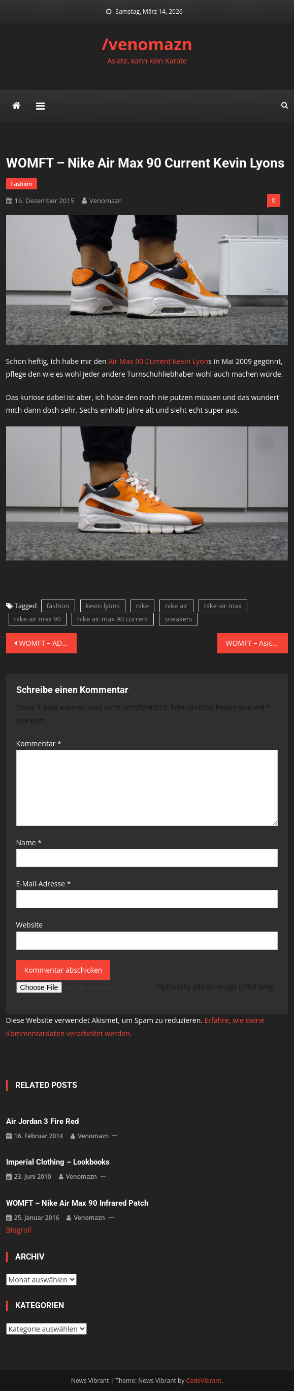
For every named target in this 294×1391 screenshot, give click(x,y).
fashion (21, 183)
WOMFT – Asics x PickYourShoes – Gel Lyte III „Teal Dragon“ (256, 643)
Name (29, 842)
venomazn (105, 200)
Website (29, 925)
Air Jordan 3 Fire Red (42, 1121)
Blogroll (18, 1230)
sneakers (178, 618)
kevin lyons (103, 605)
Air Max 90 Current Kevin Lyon (158, 361)
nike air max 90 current (112, 618)
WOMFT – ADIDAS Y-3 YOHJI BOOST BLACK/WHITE (48, 643)
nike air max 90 (37, 618)
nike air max (223, 605)
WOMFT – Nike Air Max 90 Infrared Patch (77, 1203)
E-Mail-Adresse (43, 883)
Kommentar (38, 743)
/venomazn (147, 44)
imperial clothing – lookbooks (58, 1162)
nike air (176, 605)
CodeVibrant (203, 1380)
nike (142, 605)
